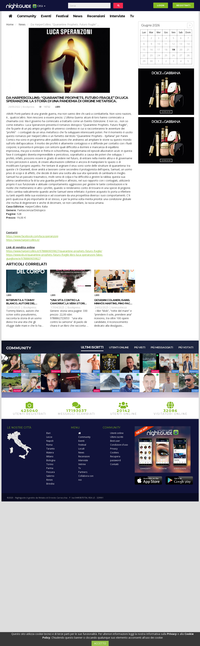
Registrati (183, 5)
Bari (48, 433)
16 (151, 49)
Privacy (114, 448)
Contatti (114, 464)
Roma (49, 444)
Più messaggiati (162, 347)
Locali (81, 448)
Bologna (50, 460)
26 (173, 55)
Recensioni (96, 16)
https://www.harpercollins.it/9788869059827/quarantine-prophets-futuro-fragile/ (54, 251)
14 (188, 43)
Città (39, 7)
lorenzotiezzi (119, 307)
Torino (49, 464)
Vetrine (82, 464)
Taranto (50, 448)
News (77, 16)
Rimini (49, 479)
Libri (57, 106)
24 (158, 55)
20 (181, 49)
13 (181, 43)
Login (160, 5)
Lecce (49, 437)
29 (144, 61)
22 (144, 55)
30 (151, 61)
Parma (49, 468)
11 (166, 43)
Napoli (49, 440)
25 (166, 55)
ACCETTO (100, 643)
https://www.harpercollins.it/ (23, 240)
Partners (82, 472)
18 (166, 49)
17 (158, 49)
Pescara (50, 472)
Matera (50, 452)
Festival (62, 16)
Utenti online (119, 347)
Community (26, 16)
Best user (115, 440)
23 (151, 55)
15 (144, 49)
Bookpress (28, 106)
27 (181, 55)
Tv (132, 16)
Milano (49, 456)
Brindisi (50, 483)
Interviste (117, 16)
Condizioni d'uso (119, 444)
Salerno (50, 475)
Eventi (46, 16)
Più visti (139, 347)
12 (173, 43)
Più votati (185, 347)
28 (188, 55)
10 (158, 43)
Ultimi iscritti (92, 347)
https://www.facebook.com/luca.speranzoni (32, 236)
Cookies (114, 452)
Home (10, 24)
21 (188, 49)
